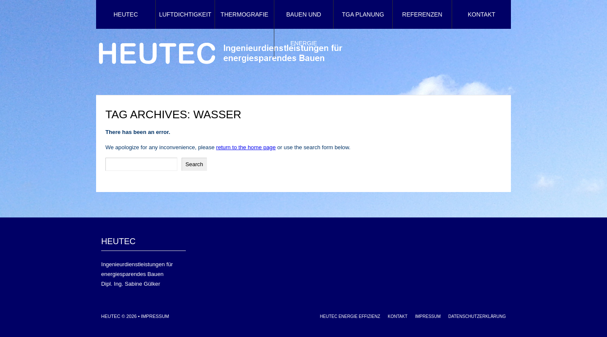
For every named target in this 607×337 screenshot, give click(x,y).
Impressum (155, 316)
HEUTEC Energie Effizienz (350, 316)
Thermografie (244, 14)
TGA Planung (363, 14)
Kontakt (481, 14)
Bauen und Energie (303, 29)
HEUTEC (125, 14)
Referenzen (422, 14)
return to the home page (246, 147)
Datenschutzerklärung (477, 316)
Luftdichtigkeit (185, 14)
